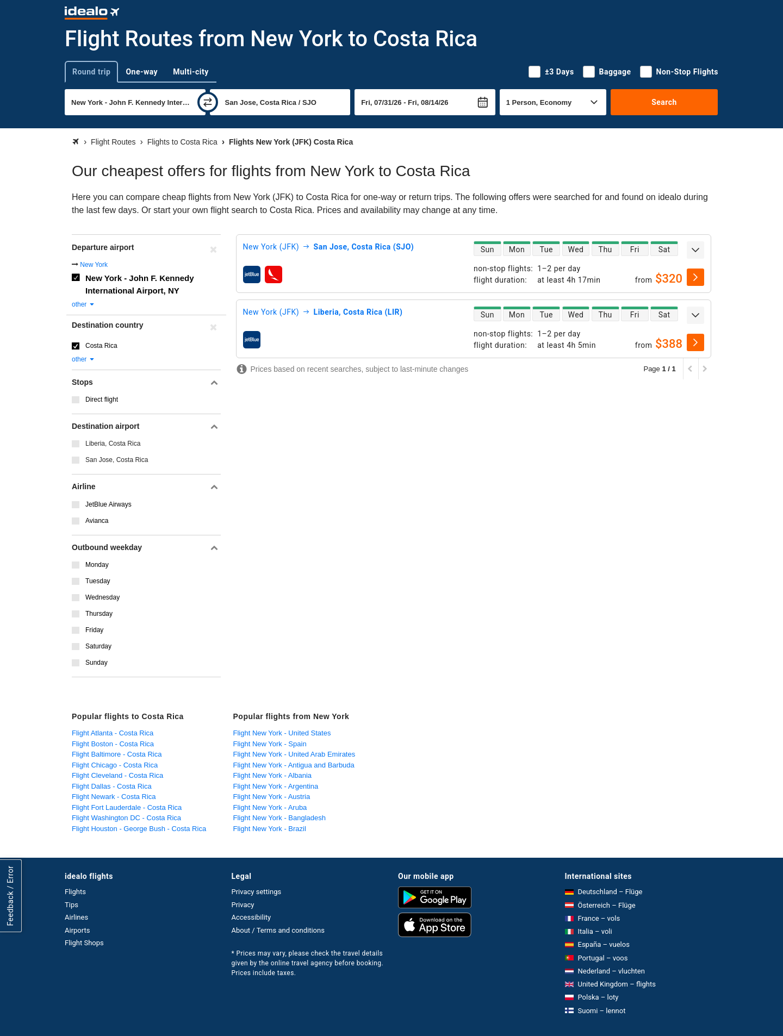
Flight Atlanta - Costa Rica (112, 733)
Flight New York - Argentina (276, 786)
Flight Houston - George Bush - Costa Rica (139, 829)
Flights (75, 892)
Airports (77, 930)
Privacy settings (257, 892)
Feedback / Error (10, 896)
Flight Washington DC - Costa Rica (126, 818)
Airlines (76, 917)
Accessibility (251, 917)
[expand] (695, 250)
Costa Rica (101, 346)
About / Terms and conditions (278, 930)
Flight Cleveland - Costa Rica (117, 775)
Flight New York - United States (282, 733)
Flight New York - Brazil (269, 829)
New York (94, 265)
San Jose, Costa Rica (116, 460)
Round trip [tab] (91, 71)
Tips (71, 905)
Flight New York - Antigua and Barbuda (294, 765)
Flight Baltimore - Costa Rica (116, 754)
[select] (695, 277)
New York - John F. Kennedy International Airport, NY (139, 284)
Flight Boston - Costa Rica (113, 744)
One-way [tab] (142, 71)
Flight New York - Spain (270, 744)
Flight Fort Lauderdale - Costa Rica (127, 807)
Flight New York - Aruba (270, 807)
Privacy (243, 905)
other (83, 304)
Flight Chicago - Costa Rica (115, 765)
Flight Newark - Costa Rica (114, 796)
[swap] (207, 102)
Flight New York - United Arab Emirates (294, 754)
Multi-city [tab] (191, 71)
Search (664, 102)
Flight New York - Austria (271, 796)
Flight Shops (84, 943)
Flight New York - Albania (272, 775)
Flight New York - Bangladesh (279, 818)
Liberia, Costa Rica (112, 443)
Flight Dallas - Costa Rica (112, 786)
